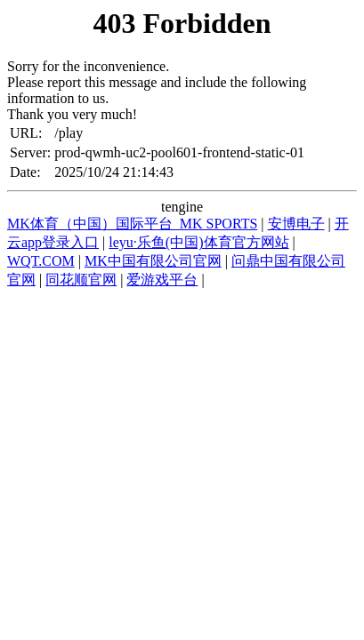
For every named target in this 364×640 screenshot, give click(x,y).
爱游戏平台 (162, 279)
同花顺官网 (81, 279)
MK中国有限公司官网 (153, 260)
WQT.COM (41, 260)
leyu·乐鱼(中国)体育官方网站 (198, 242)
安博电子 (296, 223)
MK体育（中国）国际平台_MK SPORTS (132, 223)
